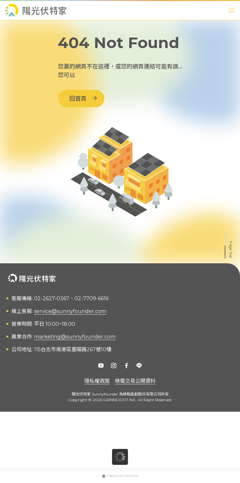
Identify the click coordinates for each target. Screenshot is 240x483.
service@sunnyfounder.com (70, 311)
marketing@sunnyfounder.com (75, 337)
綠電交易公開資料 (135, 381)
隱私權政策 (97, 381)
